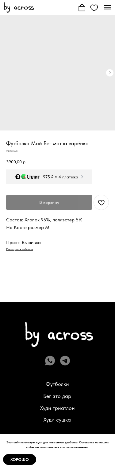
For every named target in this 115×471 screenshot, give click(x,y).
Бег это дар (57, 372)
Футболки (57, 360)
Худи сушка (57, 396)
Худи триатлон (57, 384)
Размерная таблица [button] (19, 225)
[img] (19, 7)
